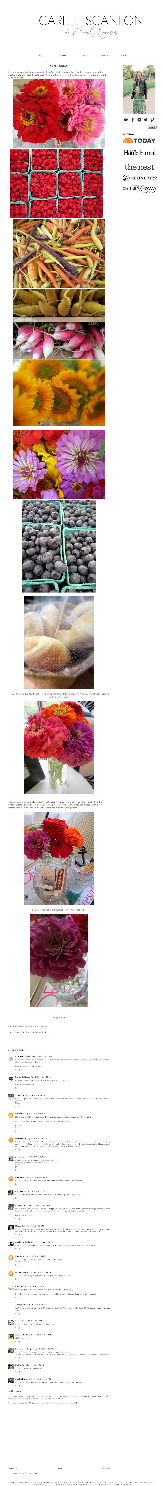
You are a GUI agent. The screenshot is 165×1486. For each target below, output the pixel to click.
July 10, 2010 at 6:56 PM (34, 1191)
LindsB (18, 1286)
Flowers (35, 1032)
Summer (44, 1032)
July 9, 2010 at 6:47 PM (35, 1114)
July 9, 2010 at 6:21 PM (35, 1095)
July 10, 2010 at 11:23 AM (36, 1177)
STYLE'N (19, 1095)
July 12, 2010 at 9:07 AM (31, 1321)
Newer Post (13, 1468)
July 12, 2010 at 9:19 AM (40, 1335)
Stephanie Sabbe (22, 1242)
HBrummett (20, 1139)
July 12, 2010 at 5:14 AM (41, 1272)
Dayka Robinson (22, 1077)
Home (59, 1468)
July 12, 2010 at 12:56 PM (33, 1365)
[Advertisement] (131, 240)
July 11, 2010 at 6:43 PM (35, 1256)
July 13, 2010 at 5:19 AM (40, 1379)
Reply (17, 1070)
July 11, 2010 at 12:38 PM (42, 1242)
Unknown (19, 1114)
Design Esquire (22, 1272)
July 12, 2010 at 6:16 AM (37, 1305)
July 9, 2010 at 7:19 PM (37, 1139)
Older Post (105, 1468)
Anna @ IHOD (21, 1335)
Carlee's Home (23, 1032)
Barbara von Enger (24, 1349)
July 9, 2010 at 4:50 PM (41, 1077)
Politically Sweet (23, 1056)
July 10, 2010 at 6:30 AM (36, 1157)
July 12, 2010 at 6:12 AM (33, 1286)
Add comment (15, 1391)
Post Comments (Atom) (30, 1473)
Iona (17, 1321)
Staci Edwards (21, 1379)
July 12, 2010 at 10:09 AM (45, 1349)
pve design (20, 1157)
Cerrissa (19, 1191)
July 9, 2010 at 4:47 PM (41, 1056)
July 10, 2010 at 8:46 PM (39, 1205)
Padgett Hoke (21, 1205)
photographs (50, 1483)
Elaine (18, 1365)
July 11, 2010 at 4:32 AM (33, 1226)
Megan (18, 1226)
